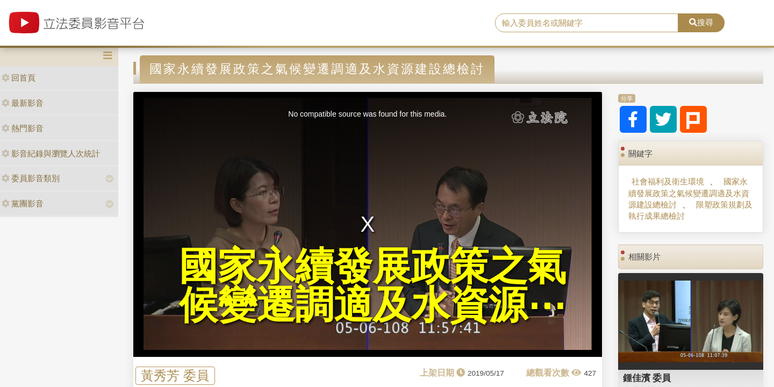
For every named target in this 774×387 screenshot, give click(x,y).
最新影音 (23, 103)
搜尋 (701, 22)
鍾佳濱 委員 (647, 378)
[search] (586, 23)
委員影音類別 (31, 178)
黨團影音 (23, 203)
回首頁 (18, 77)
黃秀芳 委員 (175, 375)
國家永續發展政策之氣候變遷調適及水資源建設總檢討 (688, 193)
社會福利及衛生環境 (668, 181)
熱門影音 (23, 128)
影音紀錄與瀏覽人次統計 (51, 153)
